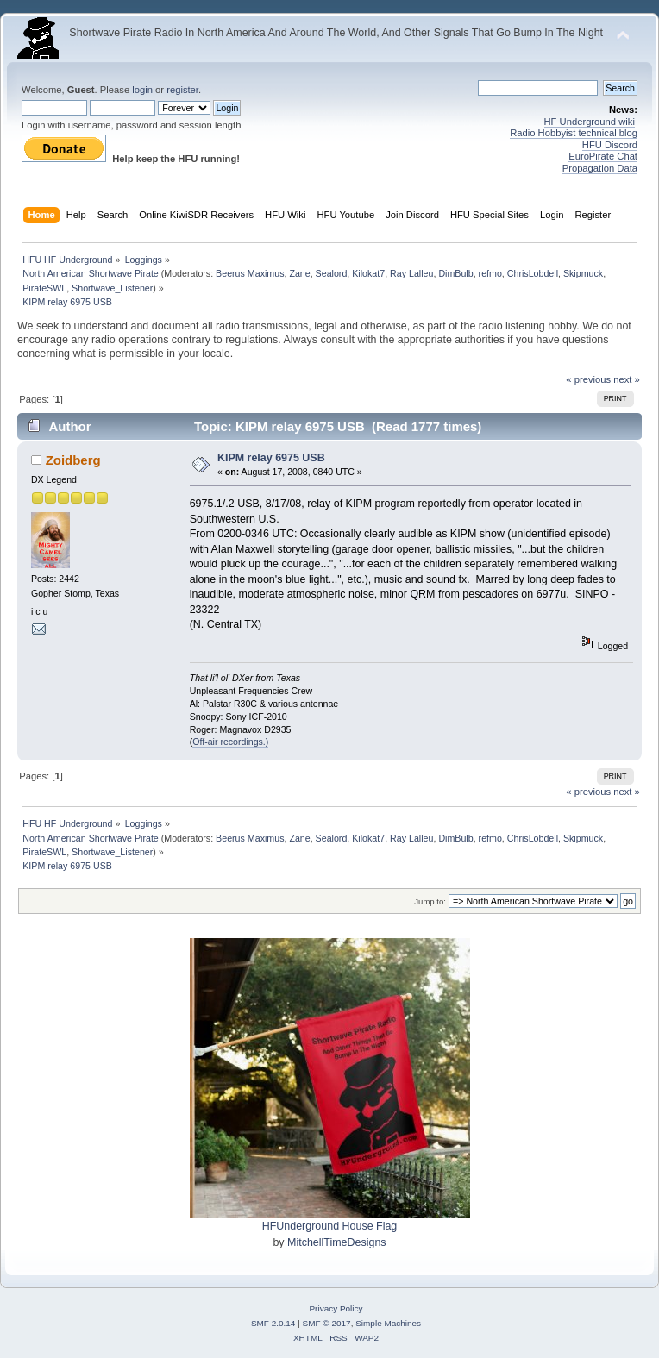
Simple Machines (388, 1323)
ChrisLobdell (532, 273)
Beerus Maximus (250, 273)
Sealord (332, 273)
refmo (490, 273)
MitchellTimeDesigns (336, 1242)
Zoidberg (73, 460)
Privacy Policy (335, 1308)
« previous (588, 379)
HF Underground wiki (589, 121)
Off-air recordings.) (230, 741)
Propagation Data (599, 168)
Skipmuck (583, 273)
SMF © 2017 (327, 1323)
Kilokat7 (368, 273)
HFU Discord (609, 145)
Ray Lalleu (411, 273)
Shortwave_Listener (112, 288)
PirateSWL (44, 288)
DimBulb (455, 273)
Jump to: (430, 901)
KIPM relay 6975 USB (271, 458)
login (142, 89)
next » (626, 379)
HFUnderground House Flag (330, 1226)
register (182, 89)
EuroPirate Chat (602, 156)
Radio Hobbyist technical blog (573, 133)
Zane (299, 273)
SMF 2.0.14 (273, 1323)
